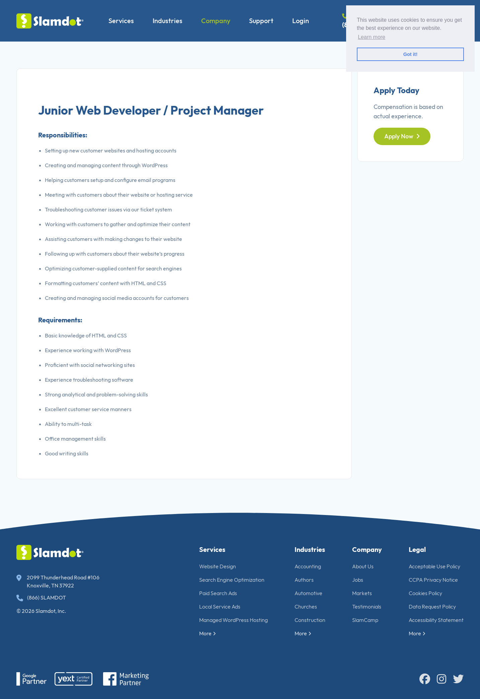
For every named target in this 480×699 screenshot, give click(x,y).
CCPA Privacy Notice (433, 579)
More (207, 633)
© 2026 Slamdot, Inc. (41, 611)
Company (215, 20)
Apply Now (402, 136)
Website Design (217, 566)
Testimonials (366, 606)
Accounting (308, 566)
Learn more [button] (371, 37)
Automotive (308, 593)
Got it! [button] (410, 54)
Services (121, 20)
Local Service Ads (219, 606)
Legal (417, 549)
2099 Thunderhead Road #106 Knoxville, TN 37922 (57, 581)
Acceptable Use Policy (434, 566)
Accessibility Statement (436, 620)
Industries (167, 20)
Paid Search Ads (218, 593)
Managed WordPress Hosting (233, 620)
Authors (304, 579)
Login (300, 20)
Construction (310, 620)
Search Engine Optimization (231, 579)
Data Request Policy (432, 606)
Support (261, 20)
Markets (362, 593)
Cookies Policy (425, 593)
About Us (363, 566)
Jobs (357, 579)
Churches (306, 606)
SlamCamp (365, 620)
